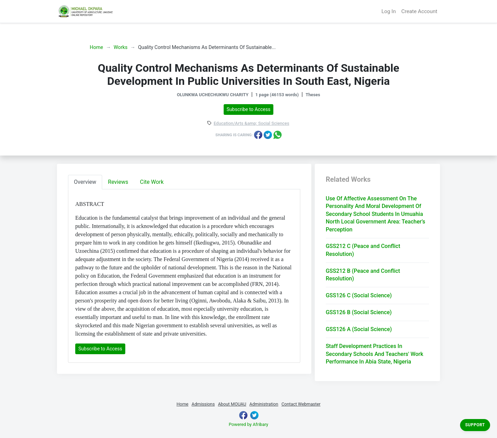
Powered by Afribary (248, 424)
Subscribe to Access (249, 109)
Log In (388, 11)
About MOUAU (232, 404)
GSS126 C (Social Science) (359, 295)
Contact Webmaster (300, 404)
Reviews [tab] (118, 182)
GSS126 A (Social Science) (359, 329)
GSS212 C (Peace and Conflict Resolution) (363, 250)
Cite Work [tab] (152, 182)
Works (120, 47)
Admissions (203, 404)
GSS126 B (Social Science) (359, 312)
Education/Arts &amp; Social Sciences (251, 123)
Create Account (419, 11)
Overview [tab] (85, 182)
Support (475, 424)
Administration (264, 404)
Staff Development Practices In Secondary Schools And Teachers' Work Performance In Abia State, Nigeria (374, 354)
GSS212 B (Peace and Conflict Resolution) (363, 275)
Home (96, 47)
